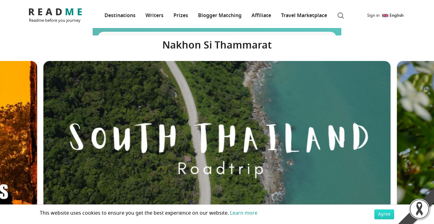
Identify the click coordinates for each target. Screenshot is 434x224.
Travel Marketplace (304, 15)
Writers (154, 15)
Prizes (180, 15)
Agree (384, 214)
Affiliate (261, 15)
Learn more (243, 213)
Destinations (120, 15)
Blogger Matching (220, 15)
